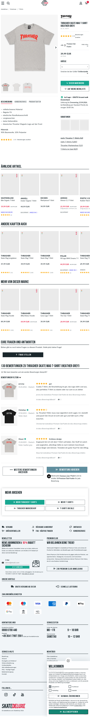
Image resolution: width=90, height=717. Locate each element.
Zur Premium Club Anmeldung (67, 568)
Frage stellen (23, 355)
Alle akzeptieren (68, 712)
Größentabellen (11, 531)
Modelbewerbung (52, 661)
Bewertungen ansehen (24, 139)
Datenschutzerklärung (60, 707)
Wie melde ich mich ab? (28, 573)
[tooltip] (87, 46)
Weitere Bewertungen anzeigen (23, 471)
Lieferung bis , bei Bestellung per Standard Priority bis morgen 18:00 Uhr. (75, 102)
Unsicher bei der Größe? (74, 72)
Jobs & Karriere (51, 658)
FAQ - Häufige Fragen (42, 531)
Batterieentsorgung (7, 672)
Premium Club (65, 476)
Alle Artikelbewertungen (9, 667)
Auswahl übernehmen (68, 696)
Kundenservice (77, 531)
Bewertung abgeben (67, 469)
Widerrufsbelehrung (8, 663)
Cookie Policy (78, 705)
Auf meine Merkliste (75, 89)
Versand (7, 527)
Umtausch (75, 527)
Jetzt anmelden (17, 567)
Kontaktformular (34, 636)
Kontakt (4, 674)
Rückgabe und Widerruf (9, 661)
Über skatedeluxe (52, 656)
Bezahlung (5, 656)
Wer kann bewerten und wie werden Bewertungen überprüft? (24, 372)
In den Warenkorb (75, 83)
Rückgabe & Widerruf (42, 527)
